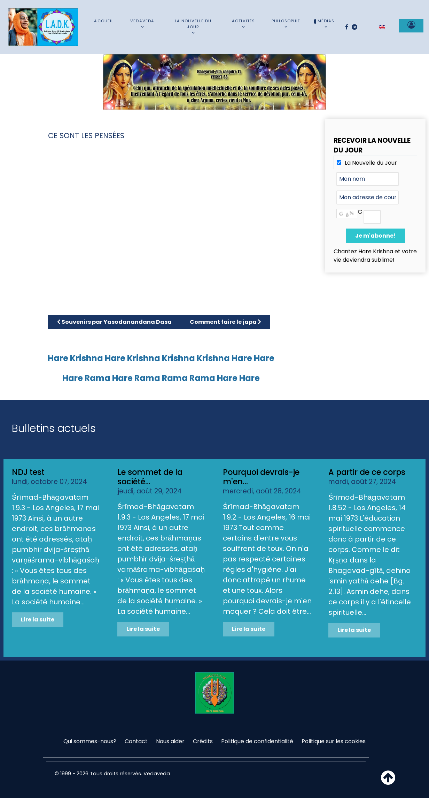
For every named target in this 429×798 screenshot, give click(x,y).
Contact (136, 741)
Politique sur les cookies (334, 741)
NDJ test (28, 472)
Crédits (203, 741)
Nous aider (170, 741)
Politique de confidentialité (257, 741)
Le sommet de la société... (149, 477)
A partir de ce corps (366, 472)
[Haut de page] (388, 782)
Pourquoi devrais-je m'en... (261, 477)
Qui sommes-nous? (89, 741)
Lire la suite (37, 620)
